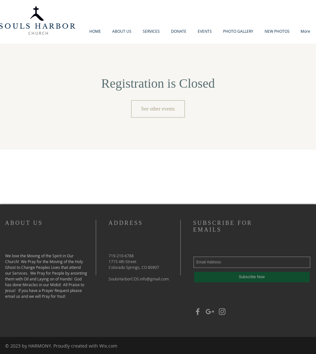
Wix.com (108, 346)
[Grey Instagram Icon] (222, 311)
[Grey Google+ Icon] (209, 311)
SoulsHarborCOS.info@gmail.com (139, 278)
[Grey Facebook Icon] (197, 311)
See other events (158, 108)
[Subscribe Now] (252, 277)
